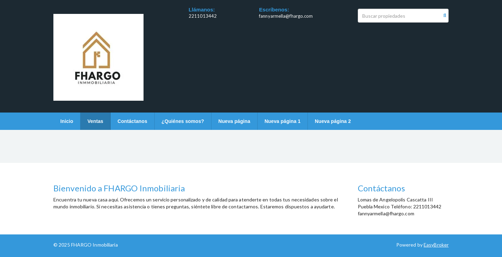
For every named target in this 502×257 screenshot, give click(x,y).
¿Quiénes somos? (183, 121)
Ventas (95, 121)
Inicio (66, 121)
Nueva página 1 (283, 121)
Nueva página (234, 121)
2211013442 (203, 16)
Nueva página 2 (333, 121)
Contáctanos (132, 121)
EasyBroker (436, 245)
